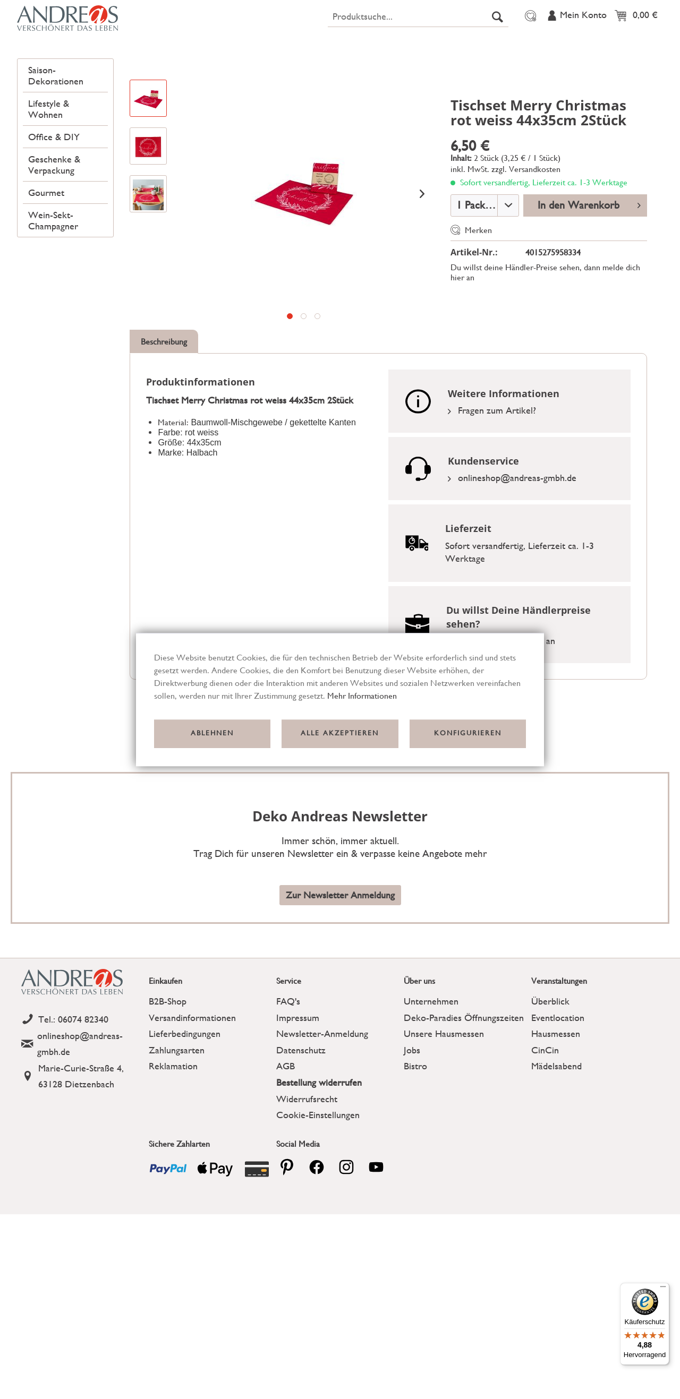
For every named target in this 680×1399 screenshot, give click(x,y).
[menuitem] (418, 41)
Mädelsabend (556, 1117)
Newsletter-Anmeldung (322, 1085)
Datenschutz (301, 1101)
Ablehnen (212, 733)
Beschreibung (164, 393)
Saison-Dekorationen (55, 126)
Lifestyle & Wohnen (48, 159)
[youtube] (376, 1218)
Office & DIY (53, 186)
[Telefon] (82, 1071)
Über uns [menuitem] (539, 12)
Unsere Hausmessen (444, 1085)
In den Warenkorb (589, 255)
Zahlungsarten (177, 1101)
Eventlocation (557, 1069)
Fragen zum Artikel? (492, 461)
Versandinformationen (192, 1069)
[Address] (82, 1128)
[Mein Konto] (576, 41)
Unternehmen (431, 1052)
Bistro (415, 1117)
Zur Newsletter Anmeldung (340, 946)
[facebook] (316, 1218)
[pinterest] (287, 1218)
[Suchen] (497, 41)
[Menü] (663, 1289)
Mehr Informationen (362, 696)
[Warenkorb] (639, 41)
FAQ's (288, 1052)
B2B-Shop (167, 1052)
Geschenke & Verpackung (54, 214)
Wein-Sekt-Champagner (53, 269)
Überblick (550, 1052)
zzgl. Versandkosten (525, 221)
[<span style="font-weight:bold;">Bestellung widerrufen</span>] (337, 1134)
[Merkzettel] (529, 41)
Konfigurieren (468, 733)
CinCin (545, 1101)
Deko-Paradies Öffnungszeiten (464, 1069)
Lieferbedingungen (184, 1085)
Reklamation (173, 1117)
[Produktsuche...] (418, 41)
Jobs (412, 1101)
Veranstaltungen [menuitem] (608, 12)
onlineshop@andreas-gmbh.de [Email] (512, 529)
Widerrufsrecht (306, 1150)
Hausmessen (555, 1085)
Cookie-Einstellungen (318, 1166)
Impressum (297, 1069)
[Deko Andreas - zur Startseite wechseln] (96, 43)
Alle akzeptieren (340, 733)
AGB (285, 1117)
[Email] (82, 1095)
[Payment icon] (168, 1220)
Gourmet (46, 241)
